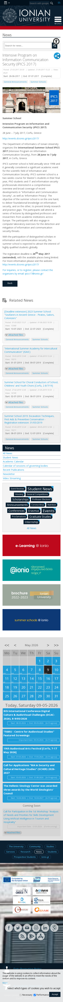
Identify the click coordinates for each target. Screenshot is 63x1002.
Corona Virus (38, 504)
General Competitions (38, 494)
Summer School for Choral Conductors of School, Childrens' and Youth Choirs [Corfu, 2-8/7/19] (31, 384)
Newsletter (9, 474)
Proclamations (19, 516)
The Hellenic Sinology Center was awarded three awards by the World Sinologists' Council (30, 789)
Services (10, 851)
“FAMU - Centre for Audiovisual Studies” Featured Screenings (29, 733)
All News (7, 453)
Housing (20, 494)
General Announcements (15, 81)
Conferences (17, 511)
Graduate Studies (40, 516)
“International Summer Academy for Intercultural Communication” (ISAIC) (30, 350)
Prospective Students (25, 856)
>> (56, 645)
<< (7, 645)
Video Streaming (12, 478)
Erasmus (34, 511)
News (9, 448)
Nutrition (52, 504)
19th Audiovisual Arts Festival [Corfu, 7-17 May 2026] (30, 750)
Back (10, 283)
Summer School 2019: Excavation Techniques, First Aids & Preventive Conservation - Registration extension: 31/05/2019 (29, 419)
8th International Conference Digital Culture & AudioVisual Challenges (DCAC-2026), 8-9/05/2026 (29, 714)
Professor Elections (42, 499)
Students (52, 851)
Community (35, 846)
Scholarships (21, 499)
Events (49, 510)
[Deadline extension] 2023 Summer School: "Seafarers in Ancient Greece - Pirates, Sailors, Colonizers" (29, 315)
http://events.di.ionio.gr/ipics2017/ (21, 138)
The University (16, 846)
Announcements (18, 505)
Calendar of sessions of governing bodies (25, 465)
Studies (50, 846)
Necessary (27, 994)
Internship (32, 522)
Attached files (15, 334)
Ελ (59, 2)
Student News (10, 457)
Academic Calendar (13, 461)
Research (25, 851)
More (5, 983)
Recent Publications (13, 469)
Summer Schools (38, 81)
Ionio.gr (45, 856)
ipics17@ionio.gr (34, 273)
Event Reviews (18, 488)
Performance (42, 994)
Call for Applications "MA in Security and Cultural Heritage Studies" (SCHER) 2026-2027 (29, 768)
